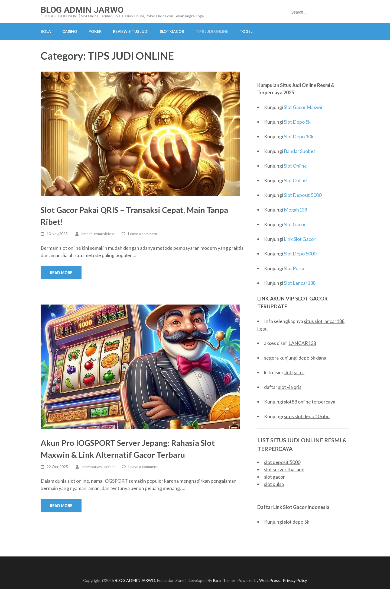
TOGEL (246, 31)
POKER (95, 31)
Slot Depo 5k (297, 122)
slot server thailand (284, 469)
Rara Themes (224, 580)
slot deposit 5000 (282, 462)
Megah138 (295, 210)
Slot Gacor (295, 224)
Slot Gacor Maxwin (304, 107)
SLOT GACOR (172, 31)
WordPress (269, 580)
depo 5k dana (312, 358)
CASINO (69, 31)
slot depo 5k (296, 522)
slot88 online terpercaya (309, 402)
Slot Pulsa (294, 268)
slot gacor (294, 372)
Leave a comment (143, 233)
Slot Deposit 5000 (302, 195)
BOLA (46, 31)
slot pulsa (274, 484)
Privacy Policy (295, 580)
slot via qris (289, 387)
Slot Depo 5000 (300, 254)
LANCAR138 (302, 343)
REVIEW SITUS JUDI (130, 31)
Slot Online (295, 166)
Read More (61, 272)
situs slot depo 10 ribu (307, 416)
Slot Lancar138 (300, 283)
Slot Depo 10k (298, 136)
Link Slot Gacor (300, 239)
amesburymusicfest (98, 233)
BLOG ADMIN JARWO (82, 10)
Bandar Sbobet (299, 151)
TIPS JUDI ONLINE (212, 31)
